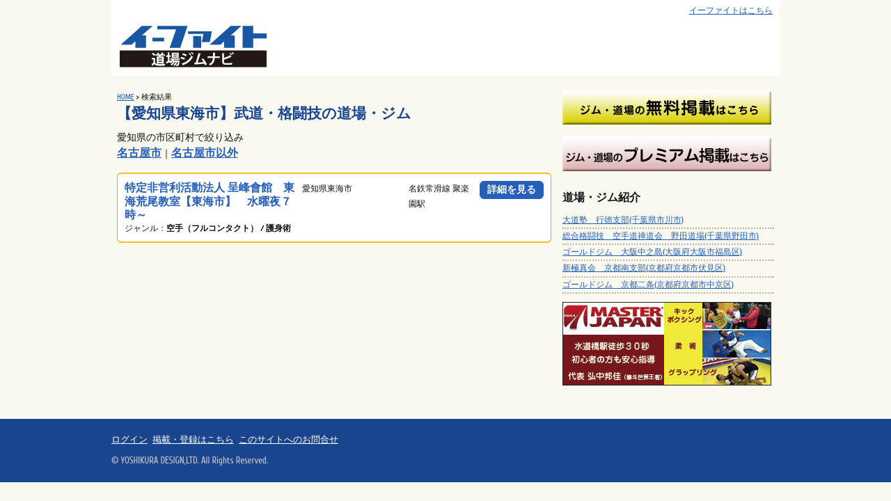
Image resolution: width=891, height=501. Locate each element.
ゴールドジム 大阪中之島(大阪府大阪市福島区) (652, 252)
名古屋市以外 (204, 153)
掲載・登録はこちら (193, 440)
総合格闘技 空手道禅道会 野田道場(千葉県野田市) (660, 236)
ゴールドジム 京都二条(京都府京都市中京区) (648, 284)
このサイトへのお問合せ (288, 440)
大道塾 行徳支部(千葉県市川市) (623, 220)
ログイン (129, 440)
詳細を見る (511, 190)
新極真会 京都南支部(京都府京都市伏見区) (643, 268)
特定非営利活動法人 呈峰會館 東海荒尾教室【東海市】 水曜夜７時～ (209, 201)
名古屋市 (139, 153)
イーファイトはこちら (731, 10)
